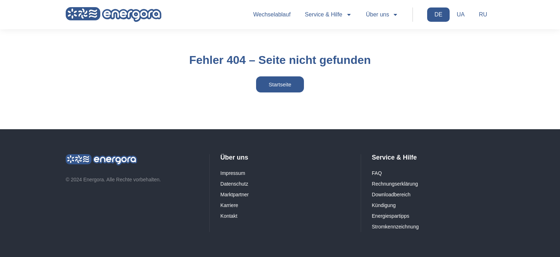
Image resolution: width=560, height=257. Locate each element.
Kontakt (228, 216)
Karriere (229, 205)
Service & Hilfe (328, 14)
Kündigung (384, 205)
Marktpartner (234, 194)
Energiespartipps (390, 216)
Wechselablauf (272, 14)
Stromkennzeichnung (395, 227)
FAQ (377, 173)
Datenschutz (234, 184)
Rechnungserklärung (395, 184)
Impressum (232, 173)
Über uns (382, 14)
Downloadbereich (391, 194)
